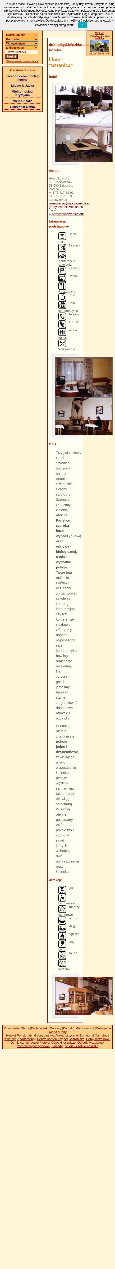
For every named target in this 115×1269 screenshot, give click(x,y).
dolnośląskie (60, 45)
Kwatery (10, 1039)
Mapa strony (58, 1032)
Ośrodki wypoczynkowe (33, 1046)
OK (83, 25)
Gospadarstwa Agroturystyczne (56, 1035)
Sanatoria (86, 1035)
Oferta (24, 1028)
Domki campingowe (24, 1042)
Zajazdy (57, 1046)
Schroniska (76, 1039)
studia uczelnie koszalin (81, 1046)
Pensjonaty (24, 1035)
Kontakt (68, 1028)
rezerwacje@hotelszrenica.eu (69, 203)
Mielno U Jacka (22, 85)
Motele (44, 1042)
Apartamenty (26, 1039)
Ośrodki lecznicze (63, 1042)
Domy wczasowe (98, 1039)
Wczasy (55, 1028)
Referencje (103, 1028)
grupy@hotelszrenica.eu (66, 207)
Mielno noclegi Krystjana (23, 93)
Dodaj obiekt (39, 1028)
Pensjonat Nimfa (22, 107)
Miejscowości (84, 1028)
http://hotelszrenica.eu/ (68, 214)
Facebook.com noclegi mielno (22, 77)
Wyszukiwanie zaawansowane (23, 61)
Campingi (101, 1035)
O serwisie (11, 1028)
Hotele (10, 1035)
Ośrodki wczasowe (90, 1042)
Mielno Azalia (22, 101)
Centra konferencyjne (52, 1039)
